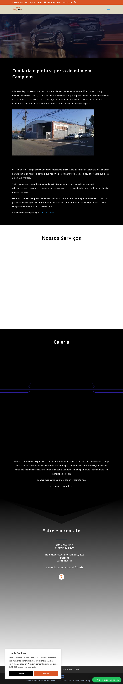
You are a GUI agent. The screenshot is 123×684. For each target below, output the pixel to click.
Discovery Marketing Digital (84, 680)
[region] (33, 664)
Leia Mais (32, 667)
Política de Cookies (71, 669)
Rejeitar (21, 673)
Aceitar (46, 673)
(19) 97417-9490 (47, 212)
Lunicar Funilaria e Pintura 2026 (40, 680)
